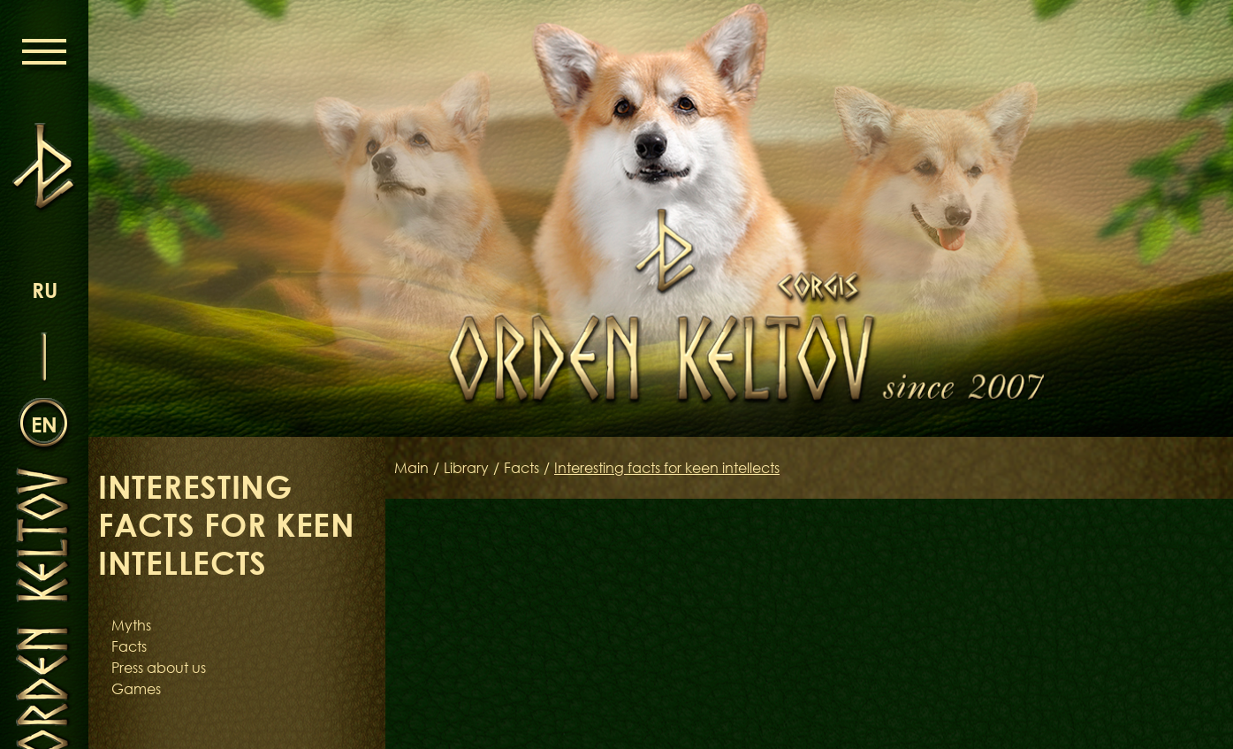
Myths (131, 625)
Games (136, 689)
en (44, 424)
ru (44, 289)
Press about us (158, 668)
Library (466, 468)
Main (411, 468)
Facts (129, 646)
